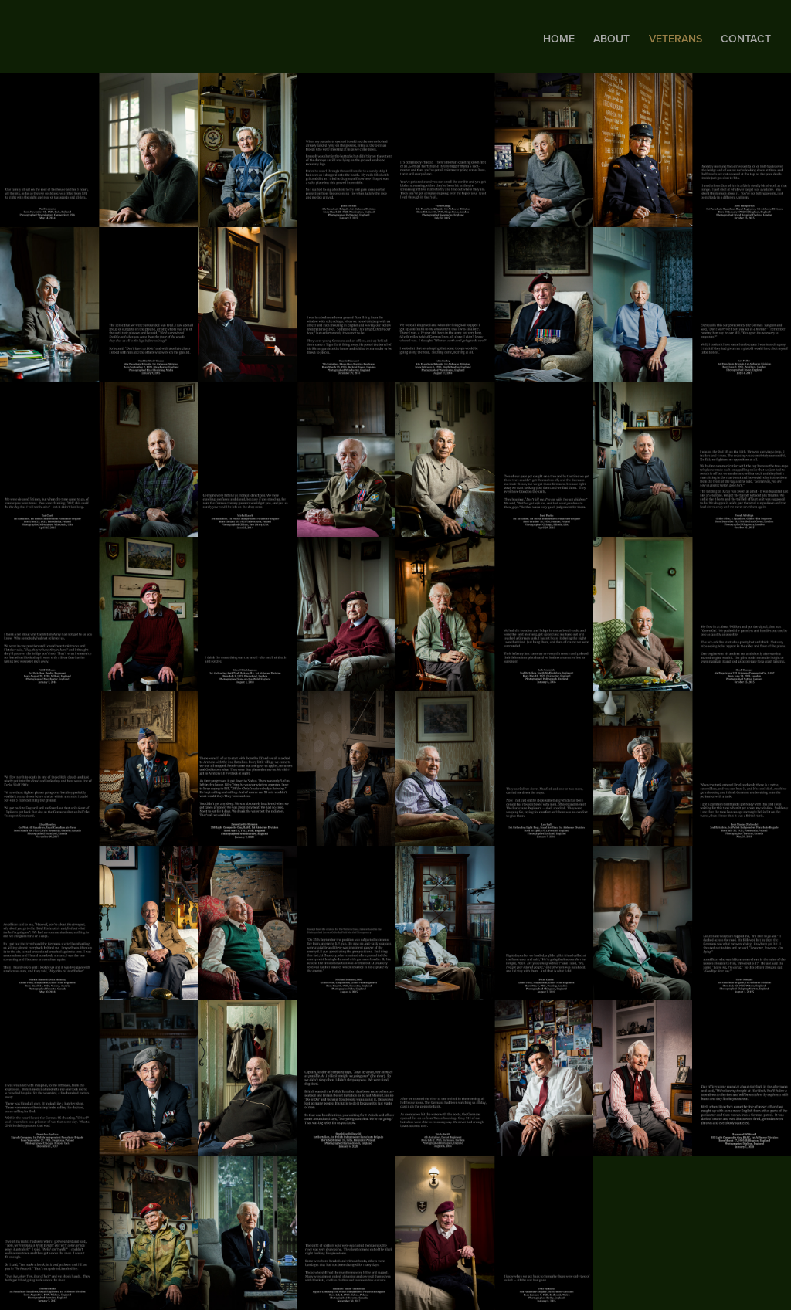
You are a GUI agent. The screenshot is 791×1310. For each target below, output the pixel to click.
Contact (746, 38)
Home (559, 38)
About (611, 38)
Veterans (675, 38)
